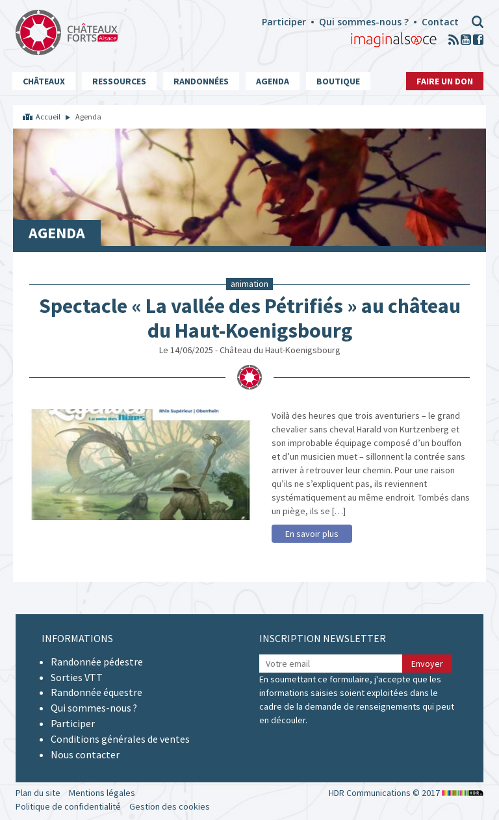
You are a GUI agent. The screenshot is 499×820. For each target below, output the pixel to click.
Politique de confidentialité (68, 806)
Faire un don (444, 81)
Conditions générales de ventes (120, 738)
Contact (440, 22)
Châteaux (44, 81)
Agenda (272, 81)
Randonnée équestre (96, 692)
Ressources (119, 81)
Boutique (338, 81)
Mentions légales (102, 793)
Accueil (48, 116)
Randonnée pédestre (97, 661)
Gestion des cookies (169, 806)
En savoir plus (312, 534)
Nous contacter (85, 754)
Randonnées (201, 81)
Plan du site (38, 793)
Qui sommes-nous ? (364, 22)
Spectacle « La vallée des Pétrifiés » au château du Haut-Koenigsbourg (250, 318)
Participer (284, 22)
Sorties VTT (77, 677)
